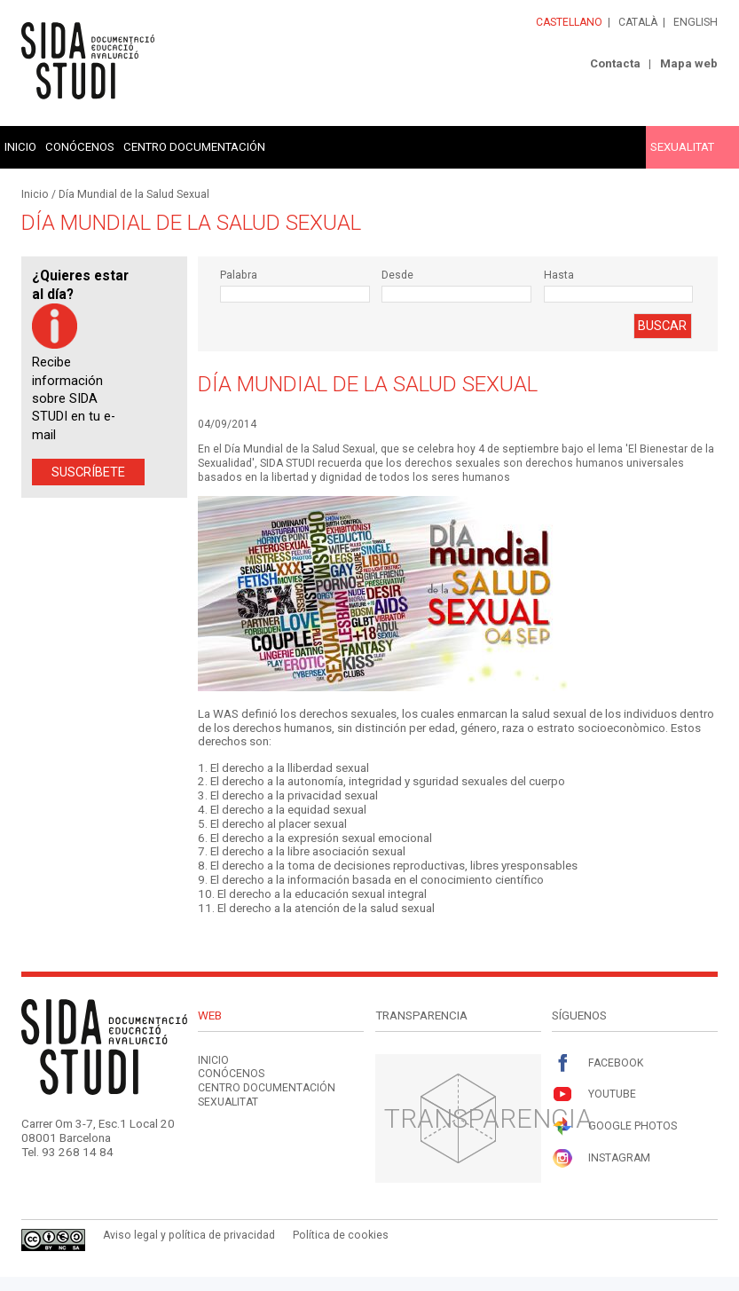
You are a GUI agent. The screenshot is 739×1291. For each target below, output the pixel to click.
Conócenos (79, 147)
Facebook (597, 1063)
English (695, 22)
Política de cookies (341, 1235)
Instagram (601, 1158)
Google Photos (614, 1126)
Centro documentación (194, 147)
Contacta (615, 63)
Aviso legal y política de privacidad (189, 1235)
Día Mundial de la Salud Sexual (134, 194)
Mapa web (689, 63)
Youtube (594, 1094)
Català (637, 22)
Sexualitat (682, 147)
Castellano (569, 22)
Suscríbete (88, 472)
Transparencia (488, 1118)
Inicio (20, 147)
